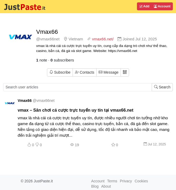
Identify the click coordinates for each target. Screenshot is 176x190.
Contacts (84, 72)
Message (108, 72)
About (106, 186)
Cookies (141, 181)
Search (162, 87)
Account (162, 6)
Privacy (126, 181)
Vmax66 (47, 31)
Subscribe (59, 72)
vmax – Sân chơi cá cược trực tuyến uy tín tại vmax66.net (75, 110)
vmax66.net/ (103, 39)
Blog (95, 186)
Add (144, 6)
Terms (112, 181)
